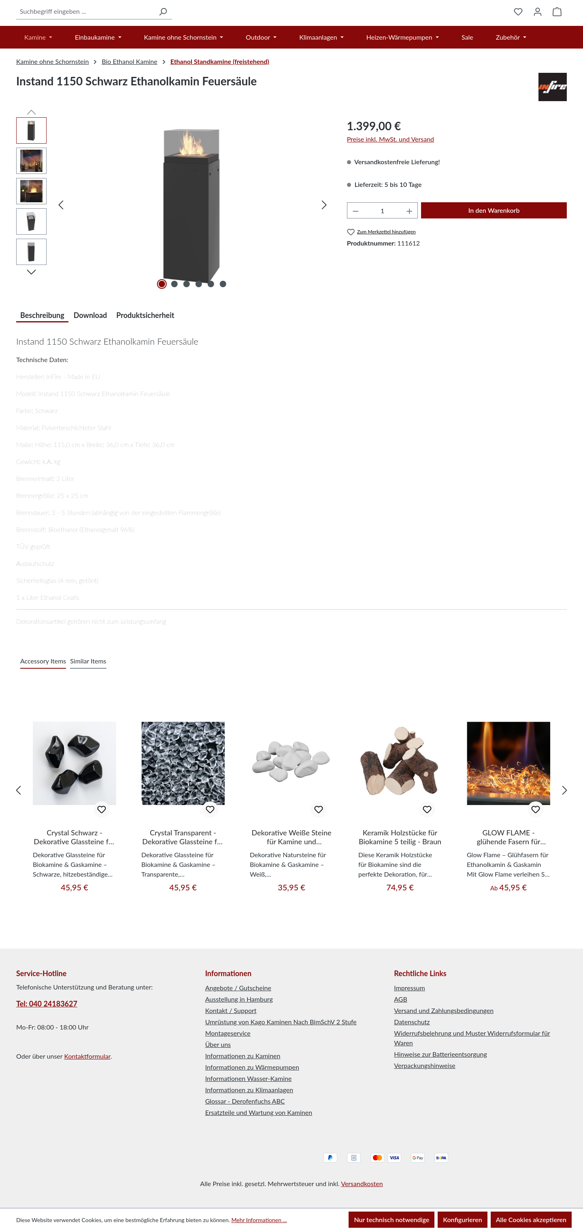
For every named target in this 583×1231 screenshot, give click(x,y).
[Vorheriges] (61, 245)
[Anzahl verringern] (355, 251)
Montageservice (228, 1033)
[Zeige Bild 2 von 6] (174, 325)
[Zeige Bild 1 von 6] (162, 325)
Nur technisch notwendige (391, 1219)
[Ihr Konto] (537, 32)
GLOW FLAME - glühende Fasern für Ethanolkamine (508, 878)
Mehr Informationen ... (259, 1219)
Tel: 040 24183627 (46, 1003)
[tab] (42, 355)
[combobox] (64, 32)
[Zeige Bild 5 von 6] (211, 325)
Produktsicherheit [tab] (145, 356)
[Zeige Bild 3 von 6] (186, 325)
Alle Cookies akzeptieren (531, 1219)
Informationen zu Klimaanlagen (249, 1089)
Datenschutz (412, 1021)
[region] (173, 245)
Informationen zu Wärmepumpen (252, 1067)
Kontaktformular (87, 1056)
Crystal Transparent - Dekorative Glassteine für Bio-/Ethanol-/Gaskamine (183, 878)
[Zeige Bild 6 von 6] (223, 325)
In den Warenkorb (494, 251)
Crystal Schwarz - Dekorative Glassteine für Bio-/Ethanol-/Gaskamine (75, 878)
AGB (400, 999)
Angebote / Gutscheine (238, 988)
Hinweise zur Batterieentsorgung (440, 1054)
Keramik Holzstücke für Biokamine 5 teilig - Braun (400, 878)
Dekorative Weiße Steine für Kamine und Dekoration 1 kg (291, 878)
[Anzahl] (382, 251)
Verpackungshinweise (424, 1065)
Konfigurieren (462, 1219)
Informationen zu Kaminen (243, 1055)
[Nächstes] (324, 245)
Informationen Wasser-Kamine (248, 1078)
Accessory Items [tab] (43, 702)
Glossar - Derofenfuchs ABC (245, 1101)
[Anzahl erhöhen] (409, 251)
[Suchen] (122, 32)
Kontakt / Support (231, 1010)
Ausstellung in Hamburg (239, 999)
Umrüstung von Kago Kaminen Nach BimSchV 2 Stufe (281, 1021)
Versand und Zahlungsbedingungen (444, 1010)
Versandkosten (362, 1183)
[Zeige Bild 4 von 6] (199, 325)
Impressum (409, 988)
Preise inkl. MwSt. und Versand (390, 180)
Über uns (218, 1044)
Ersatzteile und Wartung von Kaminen (259, 1112)
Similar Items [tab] (88, 702)
